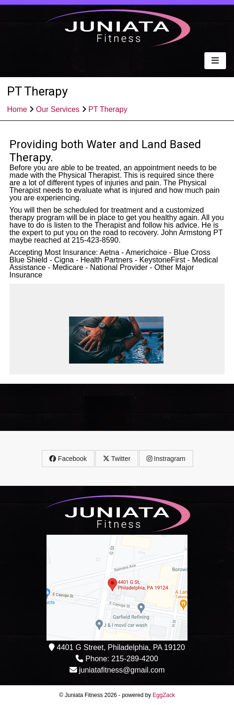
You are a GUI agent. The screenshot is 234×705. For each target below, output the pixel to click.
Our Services (57, 109)
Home (17, 109)
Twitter (117, 458)
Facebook (67, 458)
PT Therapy (107, 109)
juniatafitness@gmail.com (122, 670)
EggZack (164, 695)
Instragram (166, 458)
